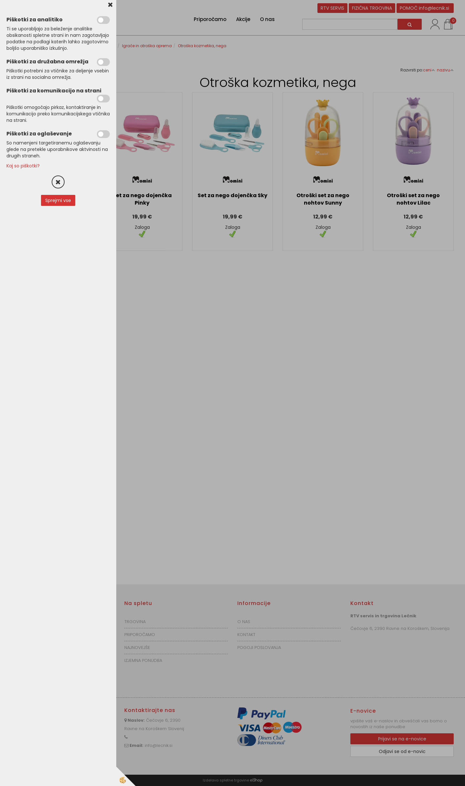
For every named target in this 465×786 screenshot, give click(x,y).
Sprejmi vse (58, 200)
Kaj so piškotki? (23, 166)
